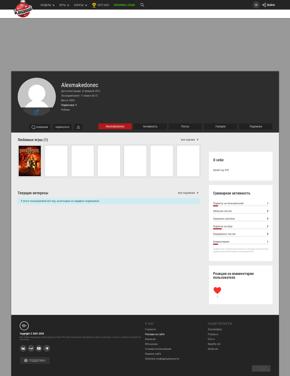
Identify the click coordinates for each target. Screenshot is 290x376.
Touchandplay (215, 329)
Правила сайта (153, 353)
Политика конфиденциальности (162, 358)
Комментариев (240, 242)
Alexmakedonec (79, 85)
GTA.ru (211, 339)
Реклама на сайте (155, 334)
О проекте (150, 329)
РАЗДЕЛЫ (47, 5)
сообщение (39, 127)
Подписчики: (69, 105)
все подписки (189, 193)
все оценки (190, 140)
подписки (256, 126)
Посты (185, 126)
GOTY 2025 (100, 5)
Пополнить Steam (124, 5)
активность (150, 126)
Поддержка (34, 360)
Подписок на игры (240, 226)
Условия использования (158, 348)
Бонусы (80, 5)
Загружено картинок (240, 219)
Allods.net (213, 348)
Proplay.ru (213, 334)
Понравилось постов (240, 234)
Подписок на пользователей (240, 204)
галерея (220, 126)
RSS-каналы (151, 344)
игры (64, 5)
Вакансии (150, 339)
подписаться (62, 127)
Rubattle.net (214, 344)
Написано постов (240, 211)
